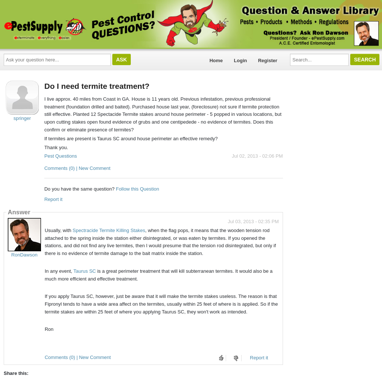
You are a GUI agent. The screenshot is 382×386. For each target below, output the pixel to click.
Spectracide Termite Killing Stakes (109, 230)
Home (216, 60)
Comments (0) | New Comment (77, 168)
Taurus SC (85, 271)
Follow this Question (137, 189)
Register (267, 60)
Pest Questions (60, 156)
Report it (53, 199)
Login (240, 60)
